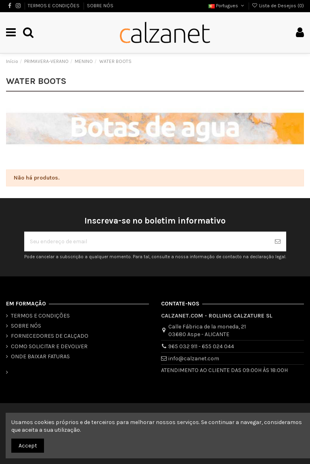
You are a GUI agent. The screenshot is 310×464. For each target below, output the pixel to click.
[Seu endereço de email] (146, 241)
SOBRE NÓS (100, 5)
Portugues (226, 5)
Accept (28, 445)
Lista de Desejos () (278, 5)
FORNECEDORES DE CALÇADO (49, 335)
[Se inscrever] (277, 241)
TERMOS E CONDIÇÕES (54, 5)
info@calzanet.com (193, 358)
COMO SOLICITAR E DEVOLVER (49, 346)
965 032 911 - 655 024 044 (201, 346)
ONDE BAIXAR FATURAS (40, 356)
